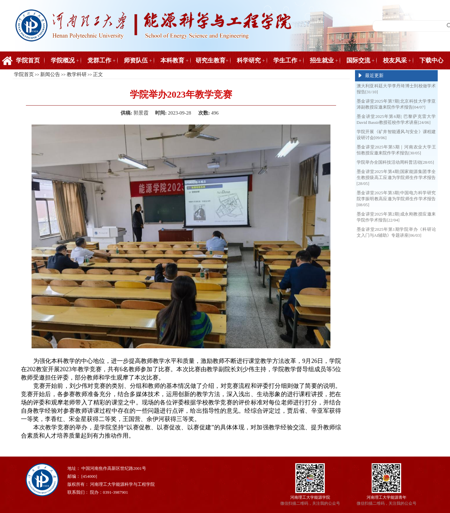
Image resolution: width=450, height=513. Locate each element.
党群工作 (99, 60)
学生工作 (285, 60)
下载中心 (431, 60)
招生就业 (322, 60)
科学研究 (249, 60)
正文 (98, 74)
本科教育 (172, 60)
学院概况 (63, 60)
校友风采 (395, 60)
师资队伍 (136, 60)
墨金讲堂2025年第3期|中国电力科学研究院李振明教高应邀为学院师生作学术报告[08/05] (396, 198)
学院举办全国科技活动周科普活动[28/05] (395, 162)
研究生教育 (210, 60)
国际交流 (358, 60)
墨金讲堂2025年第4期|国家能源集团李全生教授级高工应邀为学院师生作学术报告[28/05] (396, 177)
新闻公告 (50, 74)
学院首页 (28, 60)
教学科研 (77, 74)
